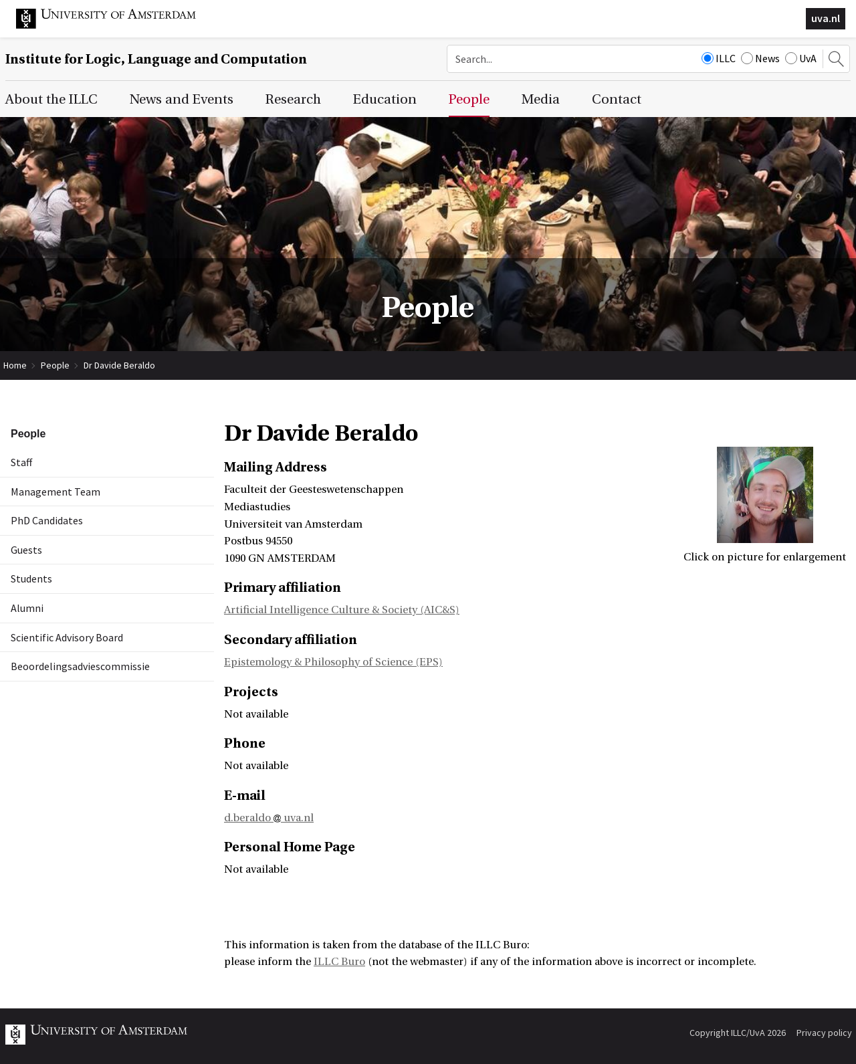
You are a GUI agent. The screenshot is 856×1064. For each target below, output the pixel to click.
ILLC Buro (339, 962)
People (55, 365)
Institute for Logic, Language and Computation (156, 59)
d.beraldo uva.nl (269, 818)
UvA (801, 58)
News (760, 58)
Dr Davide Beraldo (119, 365)
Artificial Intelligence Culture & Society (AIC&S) (341, 610)
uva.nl (825, 18)
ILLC (719, 58)
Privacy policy (824, 1033)
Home (15, 365)
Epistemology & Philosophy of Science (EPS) (333, 662)
